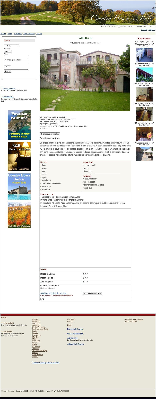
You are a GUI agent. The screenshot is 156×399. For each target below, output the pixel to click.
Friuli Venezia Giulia (40, 329)
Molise (35, 339)
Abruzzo (35, 319)
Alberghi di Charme (75, 344)
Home (103, 26)
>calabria (18, 33)
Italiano (144, 29)
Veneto (35, 356)
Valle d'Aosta (37, 355)
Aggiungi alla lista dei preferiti (53, 293)
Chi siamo (111, 26)
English (151, 29)
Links (69, 325)
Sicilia (34, 345)
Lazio (34, 331)
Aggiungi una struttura (126, 26)
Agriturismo (72, 338)
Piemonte (36, 341)
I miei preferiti (9, 88)
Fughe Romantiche (75, 333)
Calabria (35, 323)
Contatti (139, 26)
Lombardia (36, 335)
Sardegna (36, 347)
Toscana (35, 349)
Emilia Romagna (39, 327)
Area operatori (149, 26)
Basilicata (36, 321)
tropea (39, 33)
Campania (36, 325)
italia (10, 33)
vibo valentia (29, 33)
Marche (35, 337)
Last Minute (8, 96)
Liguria (35, 333)
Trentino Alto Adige (39, 351)
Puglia (34, 343)
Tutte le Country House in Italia (45, 362)
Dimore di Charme (75, 329)
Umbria (35, 353)
